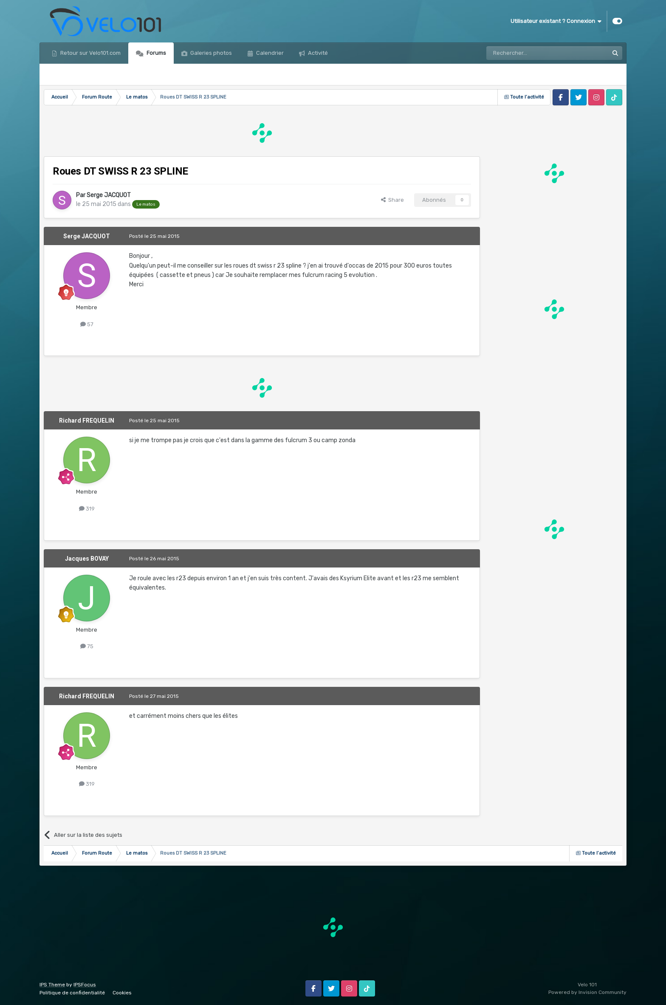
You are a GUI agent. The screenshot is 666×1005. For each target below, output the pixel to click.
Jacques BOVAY (87, 558)
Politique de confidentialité (72, 993)
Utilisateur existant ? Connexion (556, 21)
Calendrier (269, 53)
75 (86, 646)
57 (86, 324)
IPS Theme (52, 985)
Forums (155, 53)
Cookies (122, 993)
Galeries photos (210, 53)
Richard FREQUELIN (86, 420)
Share (392, 200)
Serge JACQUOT (109, 195)
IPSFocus (84, 985)
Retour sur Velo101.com (90, 53)
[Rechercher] (529, 53)
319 (87, 508)
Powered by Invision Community (587, 992)
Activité (317, 53)
